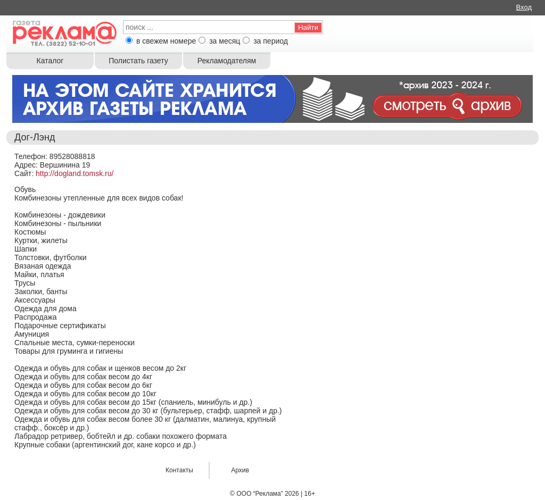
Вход (524, 7)
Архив (240, 470)
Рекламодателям (226, 60)
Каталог (50, 60)
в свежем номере (166, 41)
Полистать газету (138, 60)
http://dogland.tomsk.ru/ (74, 173)
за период (270, 41)
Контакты (179, 470)
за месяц (224, 41)
